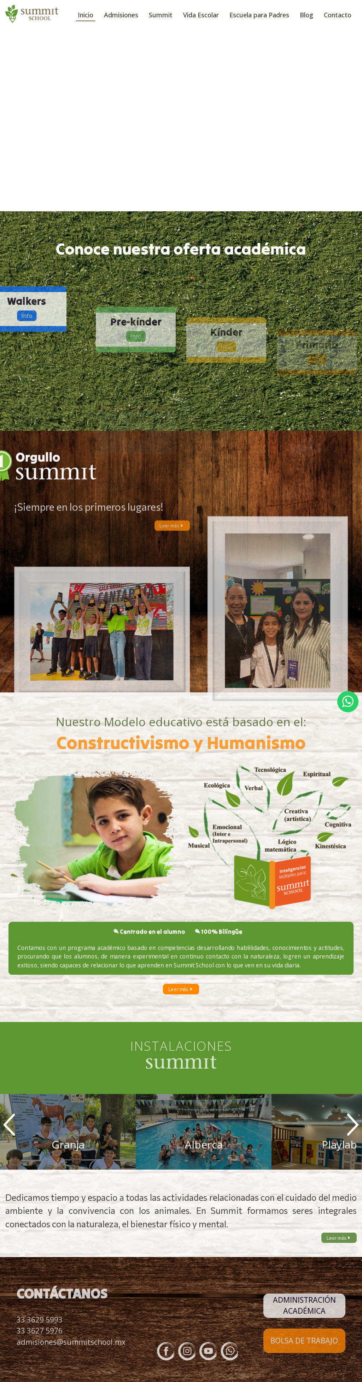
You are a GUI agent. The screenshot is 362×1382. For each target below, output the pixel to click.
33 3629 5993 (40, 1320)
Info (135, 369)
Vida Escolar (201, 15)
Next (352, 1124)
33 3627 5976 (40, 1331)
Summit (161, 15)
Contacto (337, 15)
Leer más (172, 534)
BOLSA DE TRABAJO (304, 1341)
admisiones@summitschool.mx (71, 1342)
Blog (306, 15)
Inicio (85, 15)
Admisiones (121, 15)
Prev (9, 1124)
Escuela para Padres (259, 15)
